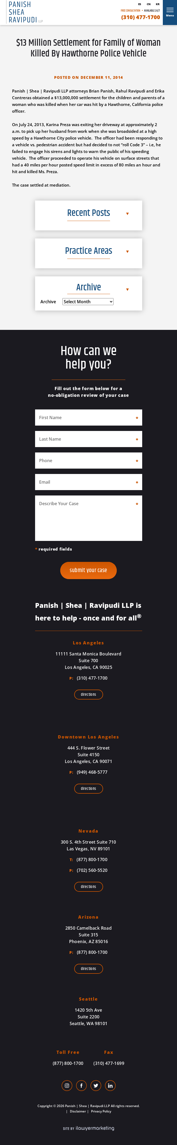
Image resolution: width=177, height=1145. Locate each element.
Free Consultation (130, 10)
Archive (48, 302)
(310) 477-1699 (108, 1063)
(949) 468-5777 (88, 772)
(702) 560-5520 (88, 870)
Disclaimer (77, 1111)
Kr (158, 4)
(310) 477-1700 (140, 17)
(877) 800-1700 (88, 859)
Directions (88, 694)
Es (139, 4)
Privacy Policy (100, 1111)
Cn (148, 4)
